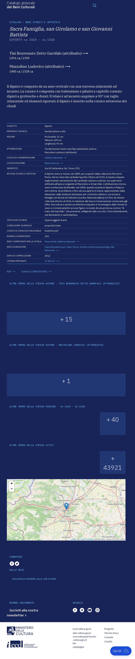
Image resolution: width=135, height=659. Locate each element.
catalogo (15, 22)
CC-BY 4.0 (50, 261)
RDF (9, 271)
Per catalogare (78, 645)
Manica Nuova (52, 163)
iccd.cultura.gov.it (82, 628)
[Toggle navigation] (95, 5)
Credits (108, 641)
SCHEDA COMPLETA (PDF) (34, 271)
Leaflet (73, 539)
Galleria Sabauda (53, 157)
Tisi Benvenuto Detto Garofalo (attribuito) (45, 53)
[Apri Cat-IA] (120, 650)
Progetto (109, 628)
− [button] (12, 489)
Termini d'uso (111, 633)
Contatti (108, 637)
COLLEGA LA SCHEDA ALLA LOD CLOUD (34, 579)
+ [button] (12, 483)
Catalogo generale (21, 5)
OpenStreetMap (87, 539)
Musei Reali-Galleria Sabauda (60, 241)
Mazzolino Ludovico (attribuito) (36, 66)
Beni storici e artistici (42, 22)
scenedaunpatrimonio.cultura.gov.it (84, 638)
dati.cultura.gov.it (82, 633)
